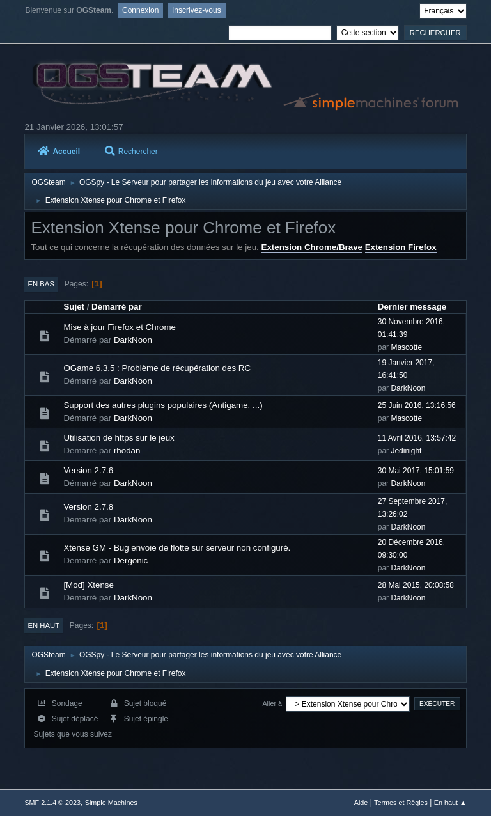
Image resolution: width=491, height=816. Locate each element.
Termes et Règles (401, 802)
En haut (43, 625)
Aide (361, 802)
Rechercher (131, 151)
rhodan (127, 450)
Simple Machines (111, 802)
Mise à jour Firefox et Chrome (119, 327)
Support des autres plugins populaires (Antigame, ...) (162, 405)
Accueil (59, 151)
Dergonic (131, 560)
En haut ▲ (450, 802)
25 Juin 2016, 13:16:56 (417, 405)
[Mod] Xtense (88, 585)
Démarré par (116, 306)
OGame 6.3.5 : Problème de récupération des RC (157, 368)
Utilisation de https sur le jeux (118, 438)
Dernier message (412, 306)
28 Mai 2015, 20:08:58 (416, 585)
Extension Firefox (401, 247)
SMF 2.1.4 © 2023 (52, 802)
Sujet (73, 306)
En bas (40, 284)
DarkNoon (133, 340)
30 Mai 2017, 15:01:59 (416, 470)
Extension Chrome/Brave (312, 247)
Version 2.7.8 (88, 507)
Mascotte (406, 347)
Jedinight (406, 450)
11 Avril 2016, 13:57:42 (417, 438)
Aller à (272, 703)
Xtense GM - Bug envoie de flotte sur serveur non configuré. (176, 548)
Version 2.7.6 (88, 470)
